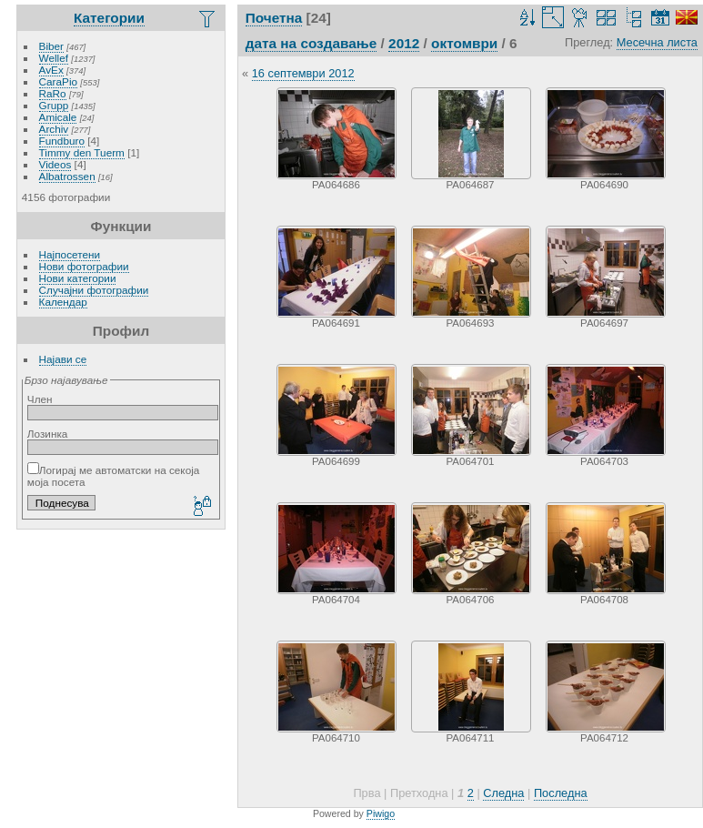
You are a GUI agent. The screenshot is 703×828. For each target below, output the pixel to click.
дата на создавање (311, 43)
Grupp (54, 105)
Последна (561, 793)
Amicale (58, 117)
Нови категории (77, 278)
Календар (63, 302)
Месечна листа (657, 42)
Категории (109, 17)
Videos (55, 164)
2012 (403, 43)
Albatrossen (67, 176)
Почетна (274, 17)
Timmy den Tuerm (82, 152)
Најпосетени (69, 254)
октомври (464, 43)
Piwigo (381, 813)
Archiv (54, 129)
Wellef (53, 58)
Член (40, 399)
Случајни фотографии (94, 290)
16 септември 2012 (303, 73)
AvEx (51, 70)
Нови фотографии (84, 266)
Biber (51, 46)
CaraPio (58, 81)
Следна (503, 793)
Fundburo (62, 140)
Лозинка (47, 433)
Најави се (63, 359)
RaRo (52, 93)
